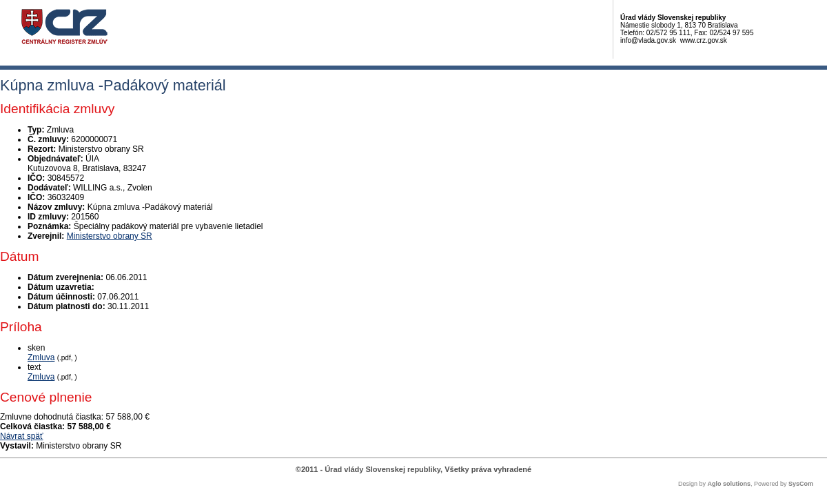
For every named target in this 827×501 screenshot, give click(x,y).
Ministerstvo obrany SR (109, 236)
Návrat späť (21, 436)
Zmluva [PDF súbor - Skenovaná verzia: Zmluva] (41, 357)
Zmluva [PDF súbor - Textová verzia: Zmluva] (41, 377)
